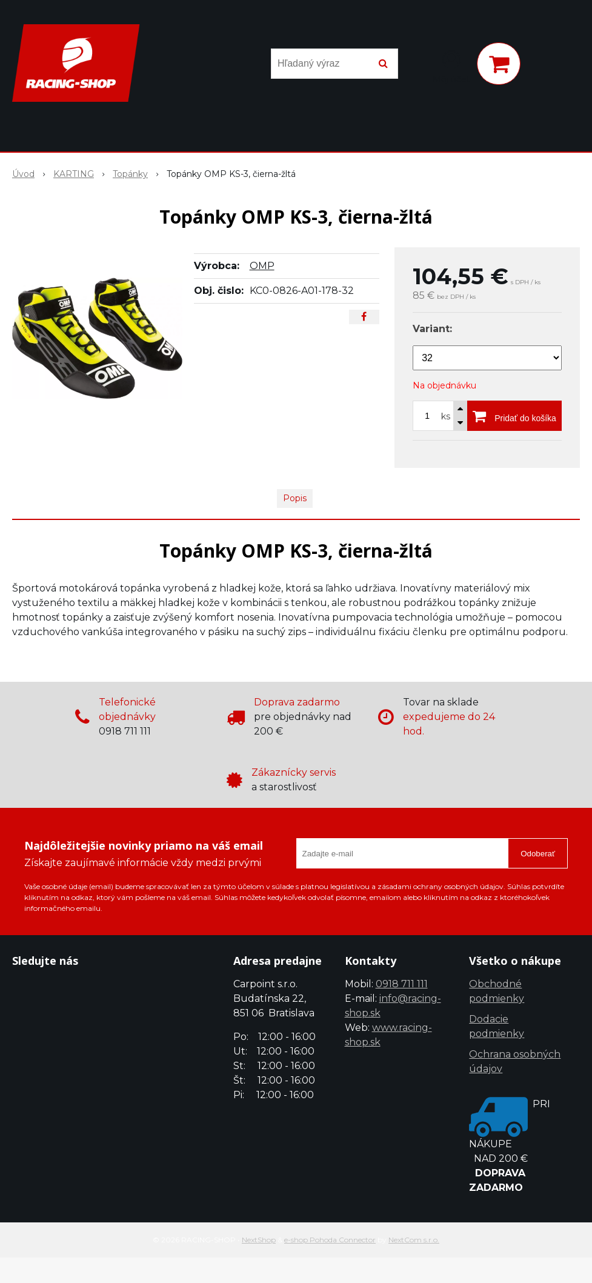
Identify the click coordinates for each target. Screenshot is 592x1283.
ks (445, 416)
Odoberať (537, 853)
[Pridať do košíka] (514, 416)
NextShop (259, 1239)
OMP (262, 266)
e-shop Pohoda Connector (330, 1239)
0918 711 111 (402, 984)
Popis (295, 498)
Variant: (432, 329)
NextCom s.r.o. (413, 1239)
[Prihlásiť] (451, 66)
